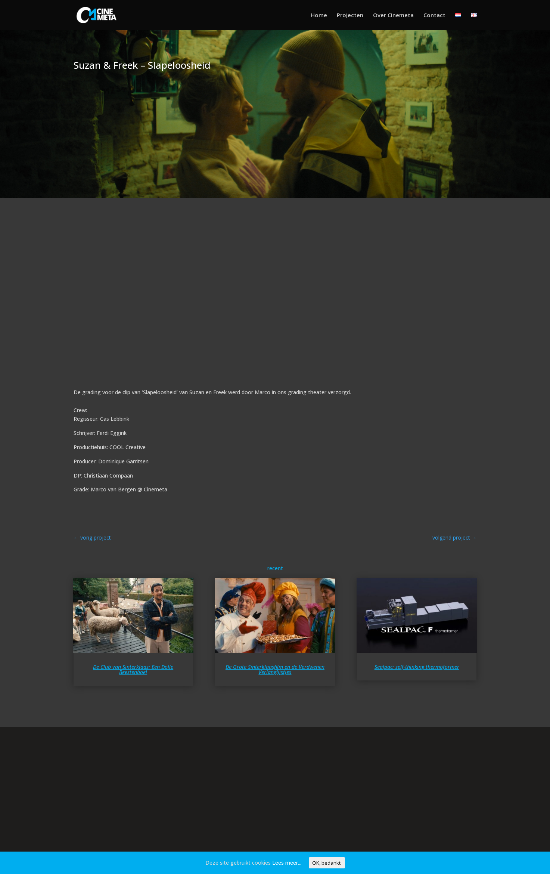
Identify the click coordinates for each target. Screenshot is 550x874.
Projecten (350, 15)
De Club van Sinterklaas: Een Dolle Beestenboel (133, 669)
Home (319, 15)
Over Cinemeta (393, 15)
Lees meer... (286, 862)
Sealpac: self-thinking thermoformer (417, 666)
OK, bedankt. (327, 862)
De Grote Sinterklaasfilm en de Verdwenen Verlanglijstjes (275, 669)
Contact (434, 15)
